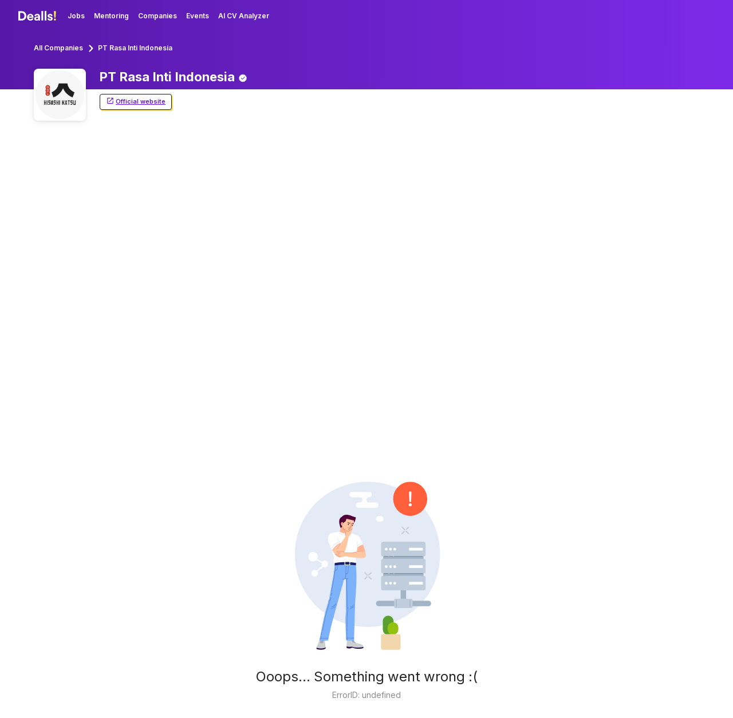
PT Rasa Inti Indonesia (135, 48)
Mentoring (111, 15)
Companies (157, 15)
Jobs (76, 15)
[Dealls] (39, 16)
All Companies (58, 48)
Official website (135, 101)
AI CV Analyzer (243, 15)
